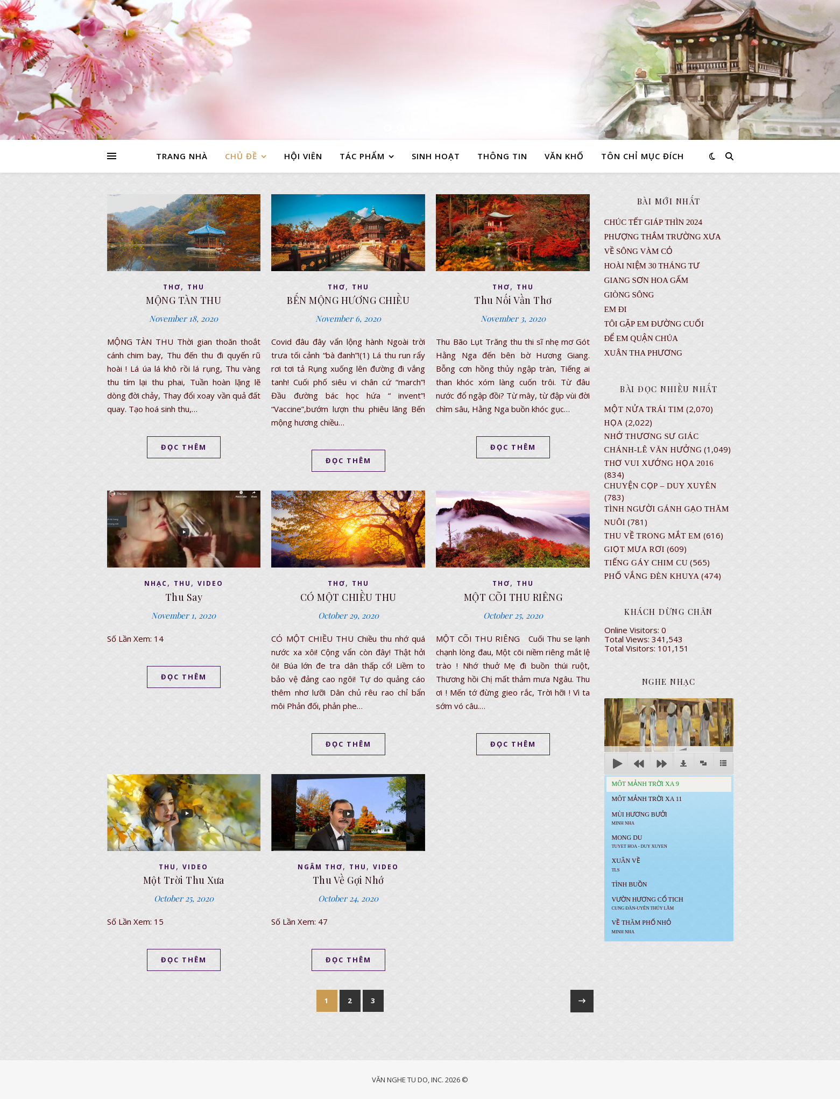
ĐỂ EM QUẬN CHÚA (641, 338)
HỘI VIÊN (303, 156)
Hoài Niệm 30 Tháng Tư (652, 265)
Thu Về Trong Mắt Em (652, 535)
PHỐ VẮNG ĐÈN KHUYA (652, 576)
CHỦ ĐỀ (241, 156)
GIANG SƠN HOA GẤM (646, 280)
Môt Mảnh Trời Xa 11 (647, 799)
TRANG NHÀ (182, 156)
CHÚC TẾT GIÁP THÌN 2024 (653, 222)
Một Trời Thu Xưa (183, 880)
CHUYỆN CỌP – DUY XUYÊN (660, 485)
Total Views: (628, 639)
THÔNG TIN (502, 156)
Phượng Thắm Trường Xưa (662, 236)
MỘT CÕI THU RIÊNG (513, 597)
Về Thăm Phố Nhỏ (641, 926)
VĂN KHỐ (564, 156)
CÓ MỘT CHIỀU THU (348, 597)
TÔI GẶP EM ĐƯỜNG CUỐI (654, 324)
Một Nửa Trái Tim (644, 409)
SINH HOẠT (436, 156)
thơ (172, 287)
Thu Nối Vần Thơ (513, 300)
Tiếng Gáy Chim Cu (646, 562)
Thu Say (184, 597)
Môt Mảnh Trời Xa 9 (645, 784)
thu (195, 287)
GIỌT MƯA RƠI (634, 549)
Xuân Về (626, 864)
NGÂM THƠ (320, 866)
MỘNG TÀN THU (183, 300)
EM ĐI (615, 309)
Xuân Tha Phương (643, 353)
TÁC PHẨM (362, 156)
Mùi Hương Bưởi (639, 818)
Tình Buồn (629, 884)
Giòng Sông (629, 294)
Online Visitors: (632, 630)
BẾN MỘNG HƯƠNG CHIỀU (348, 300)
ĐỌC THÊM (184, 447)
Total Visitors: (631, 648)
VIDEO (210, 583)
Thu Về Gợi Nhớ (348, 880)
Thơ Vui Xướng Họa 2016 (659, 463)
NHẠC (155, 583)
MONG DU (639, 841)
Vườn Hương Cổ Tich (647, 903)
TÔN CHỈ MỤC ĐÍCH (642, 156)
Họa (613, 423)
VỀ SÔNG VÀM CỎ (638, 251)
